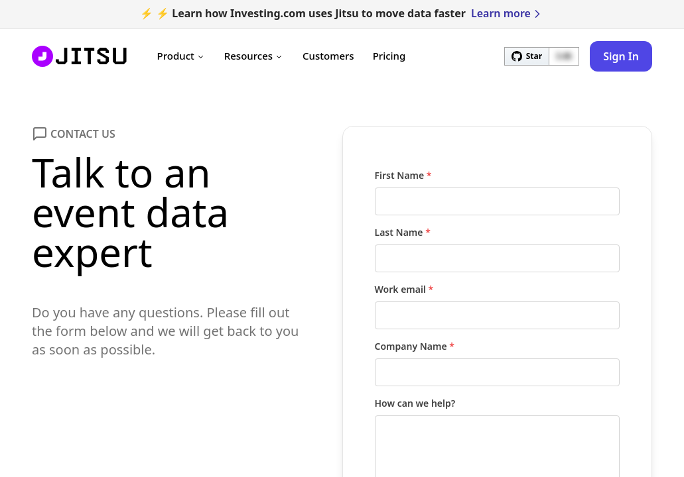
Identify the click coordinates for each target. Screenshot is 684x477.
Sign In (621, 56)
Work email (404, 289)
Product (181, 55)
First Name (403, 175)
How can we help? (415, 403)
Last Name (403, 232)
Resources (254, 55)
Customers (328, 55)
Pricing (389, 55)
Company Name (414, 346)
